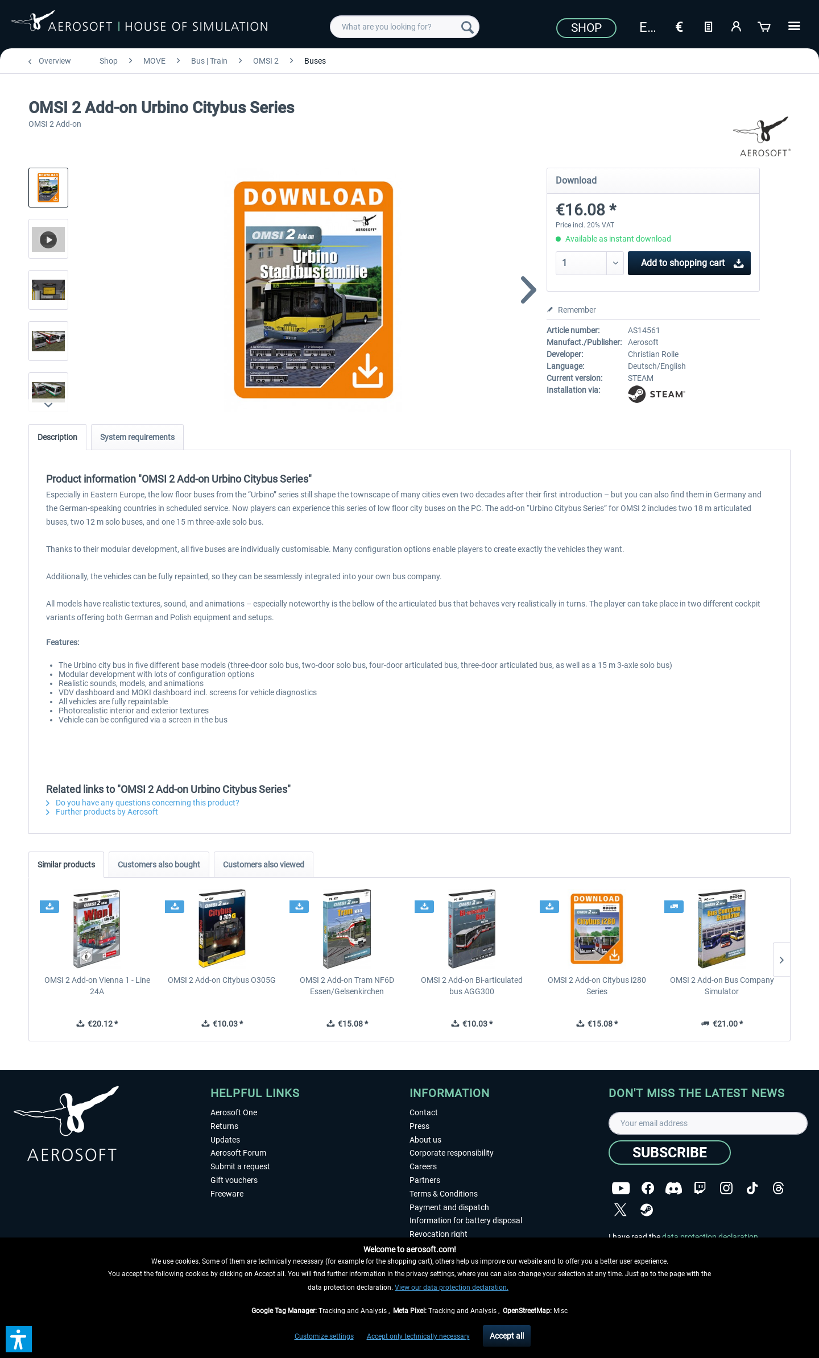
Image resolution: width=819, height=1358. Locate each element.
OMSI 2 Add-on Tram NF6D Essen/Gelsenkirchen (347, 985)
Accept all (507, 1335)
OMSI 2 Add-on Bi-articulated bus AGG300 (472, 985)
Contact (424, 1112)
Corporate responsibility (452, 1152)
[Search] (467, 26)
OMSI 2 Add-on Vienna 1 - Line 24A (97, 985)
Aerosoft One (233, 1112)
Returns (224, 1126)
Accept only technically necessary (418, 1336)
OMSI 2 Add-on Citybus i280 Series (597, 985)
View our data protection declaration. (451, 1287)
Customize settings (324, 1336)
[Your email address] (708, 1123)
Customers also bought (159, 864)
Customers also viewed (263, 864)
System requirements (137, 437)
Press (419, 1126)
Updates (225, 1139)
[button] (19, 1339)
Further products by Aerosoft (102, 811)
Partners (425, 1180)
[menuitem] (404, 26)
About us (425, 1139)
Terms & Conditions (444, 1193)
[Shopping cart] (765, 25)
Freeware (226, 1193)
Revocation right (439, 1234)
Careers (423, 1166)
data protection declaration (710, 1236)
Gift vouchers (234, 1180)
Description (57, 437)
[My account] (736, 25)
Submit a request (240, 1166)
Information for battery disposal (466, 1220)
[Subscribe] (670, 1152)
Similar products (66, 864)
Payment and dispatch (449, 1207)
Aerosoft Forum (238, 1152)
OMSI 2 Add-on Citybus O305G (222, 980)
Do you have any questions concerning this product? (142, 802)
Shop (586, 28)
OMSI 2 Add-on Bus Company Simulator (722, 985)
